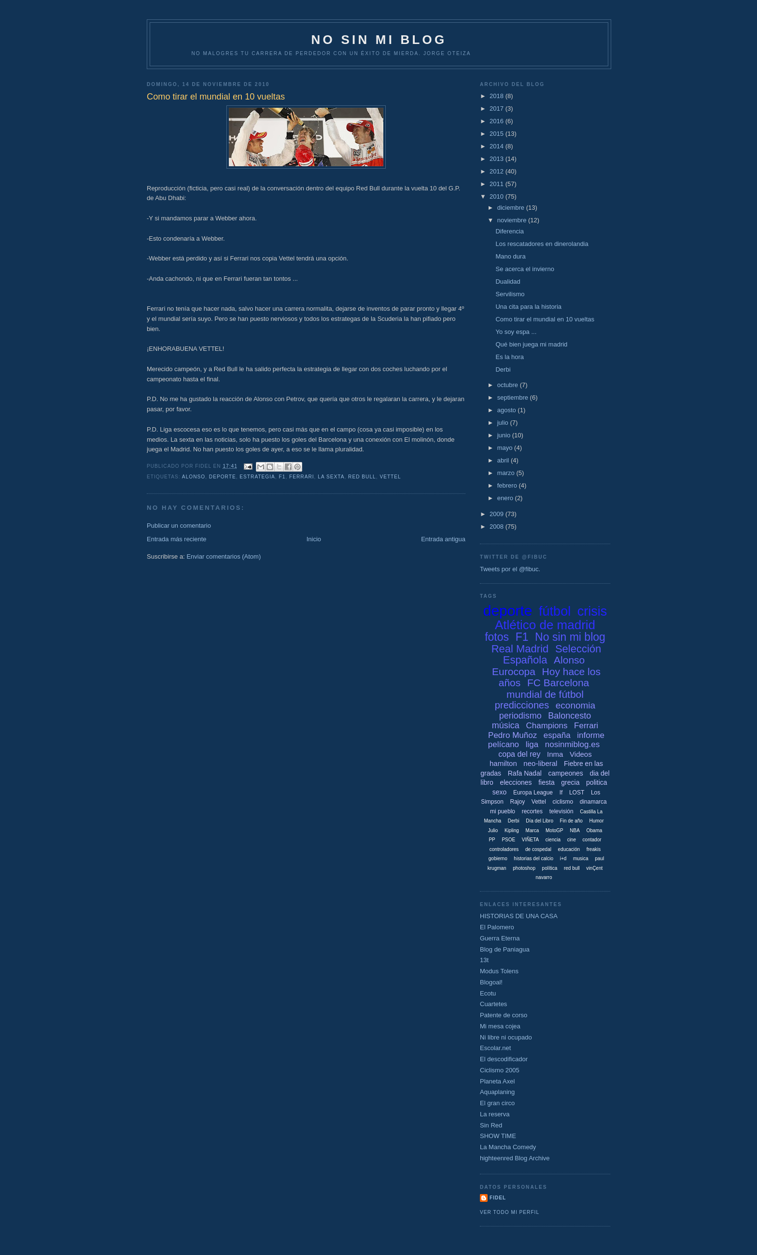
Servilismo (509, 294)
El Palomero (497, 927)
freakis (594, 849)
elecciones (516, 782)
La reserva (494, 1114)
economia (575, 705)
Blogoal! (491, 982)
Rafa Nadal (525, 773)
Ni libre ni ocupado (506, 1037)
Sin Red (491, 1125)
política (550, 868)
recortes (532, 811)
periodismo (520, 716)
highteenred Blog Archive (515, 1158)
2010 (497, 196)
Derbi (502, 369)
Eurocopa (513, 671)
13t (484, 960)
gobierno (498, 858)
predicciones (522, 705)
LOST (576, 792)
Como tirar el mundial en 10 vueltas (544, 319)
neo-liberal (540, 763)
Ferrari (301, 476)
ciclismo (562, 801)
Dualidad (507, 281)
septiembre (513, 397)
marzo (507, 472)
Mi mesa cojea (500, 1026)
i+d (563, 858)
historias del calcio (533, 858)
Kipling (512, 830)
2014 (497, 146)
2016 (497, 121)
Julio (493, 830)
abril (504, 460)
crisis (592, 611)
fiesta (546, 782)
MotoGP (554, 830)
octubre (508, 385)
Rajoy (517, 801)
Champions (546, 725)
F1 (282, 476)
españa (557, 735)
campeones (565, 773)
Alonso (193, 476)
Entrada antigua (443, 539)
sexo (499, 792)
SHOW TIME (498, 1136)
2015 (497, 133)
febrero (508, 485)
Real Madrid (520, 649)
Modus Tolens (499, 971)
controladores (504, 849)
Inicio (314, 539)
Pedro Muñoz (512, 735)
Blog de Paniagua (505, 949)
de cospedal (538, 849)
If (561, 792)
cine (571, 839)
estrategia (257, 476)
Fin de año (571, 820)
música (505, 725)
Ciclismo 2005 (499, 1070)
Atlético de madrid (545, 625)
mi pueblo (502, 811)
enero (506, 498)
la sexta (331, 476)
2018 (497, 96)
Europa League (533, 792)
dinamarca (593, 801)
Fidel (498, 1197)
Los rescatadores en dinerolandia (541, 243)
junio (504, 435)
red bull (362, 476)
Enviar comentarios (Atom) (223, 556)
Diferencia (509, 231)
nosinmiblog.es (572, 744)
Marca (532, 830)
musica (581, 858)
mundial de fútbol (545, 694)
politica (596, 782)
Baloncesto (569, 716)
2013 (497, 158)
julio (503, 422)
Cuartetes (493, 1004)
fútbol (555, 611)
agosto (507, 410)
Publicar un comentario (179, 525)
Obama (594, 830)
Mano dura (510, 256)
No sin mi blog (570, 637)
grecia (570, 782)
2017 (497, 108)
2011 (497, 184)
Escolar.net (495, 1048)
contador (592, 839)
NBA (575, 830)
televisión (561, 811)
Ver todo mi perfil (509, 1212)
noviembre (512, 220)
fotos (497, 637)
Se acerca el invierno (524, 269)
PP (492, 839)
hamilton (503, 763)
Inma (555, 754)
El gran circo (497, 1103)
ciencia (553, 839)
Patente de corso (503, 1015)
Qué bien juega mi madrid (531, 344)
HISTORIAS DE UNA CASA (519, 916)
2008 (497, 526)
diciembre (511, 207)
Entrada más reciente (177, 539)
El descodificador (504, 1059)
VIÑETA (530, 839)
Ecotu (488, 993)
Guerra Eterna (499, 938)
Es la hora (509, 357)
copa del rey (519, 754)
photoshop (524, 868)
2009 (497, 514)
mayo (505, 447)
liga (532, 744)
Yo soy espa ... (515, 331)
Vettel (390, 476)
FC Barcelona (558, 682)
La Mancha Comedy (508, 1147)
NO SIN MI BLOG (379, 39)
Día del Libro (539, 820)
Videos (581, 754)
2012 (497, 171)
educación (569, 849)
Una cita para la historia (528, 306)
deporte (222, 476)
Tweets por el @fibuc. (510, 569)
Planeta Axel (497, 1081)
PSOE (508, 839)
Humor (596, 820)
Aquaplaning (497, 1092)
